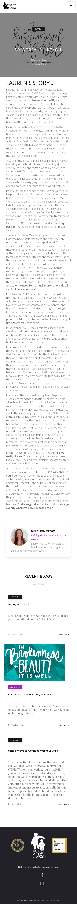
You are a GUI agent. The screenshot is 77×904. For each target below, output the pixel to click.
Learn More (63, 634)
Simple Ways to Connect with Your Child (33, 750)
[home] (8, 7)
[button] (71, 5)
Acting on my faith (19, 604)
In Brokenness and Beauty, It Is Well (29, 694)
